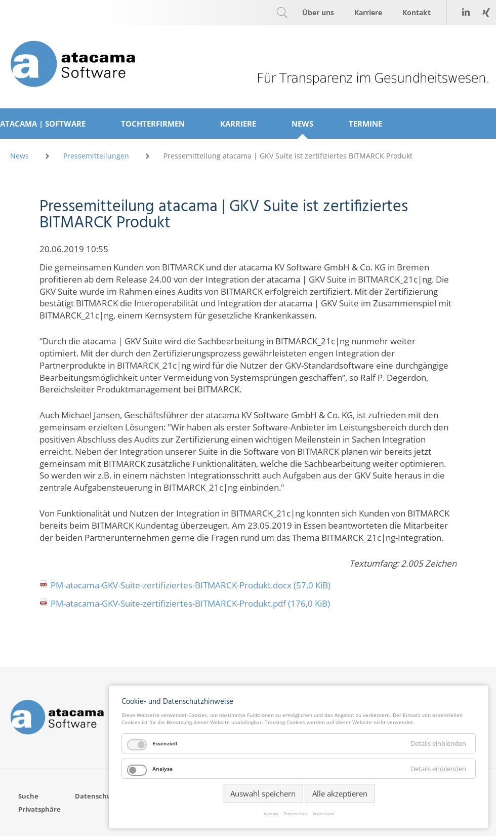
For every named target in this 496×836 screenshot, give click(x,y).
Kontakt (271, 814)
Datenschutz (295, 814)
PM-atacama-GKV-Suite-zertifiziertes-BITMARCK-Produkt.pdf (190, 603)
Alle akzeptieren (339, 793)
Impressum (323, 814)
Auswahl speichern (263, 793)
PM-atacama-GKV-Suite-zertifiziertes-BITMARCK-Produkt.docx (190, 585)
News (19, 156)
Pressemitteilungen (96, 156)
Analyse (162, 768)
